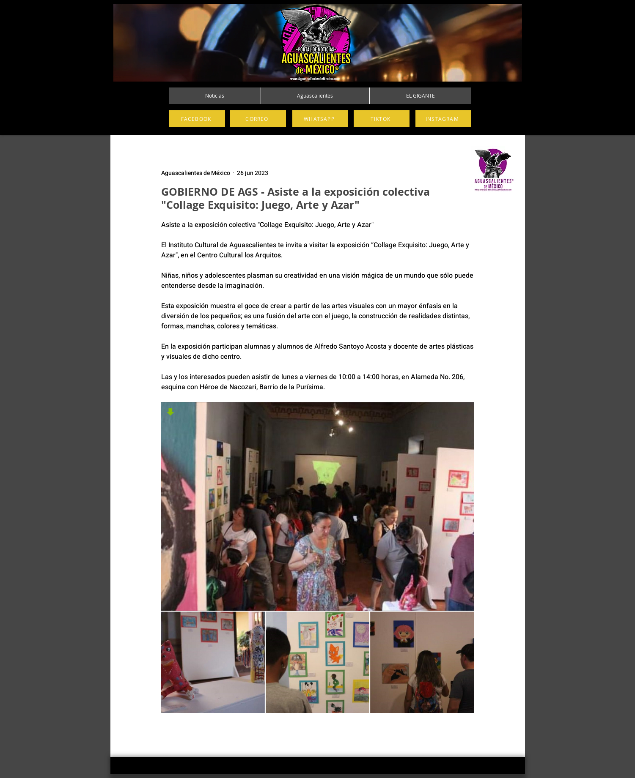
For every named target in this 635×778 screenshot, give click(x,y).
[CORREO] (258, 118)
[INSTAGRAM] (443, 118)
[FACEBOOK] (197, 118)
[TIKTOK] (382, 118)
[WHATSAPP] (320, 118)
